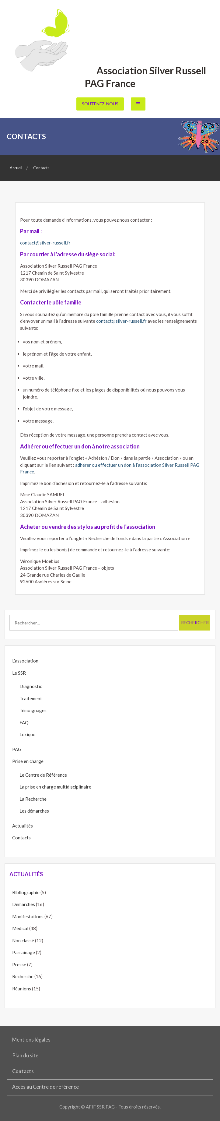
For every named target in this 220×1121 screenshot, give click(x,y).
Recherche (22, 976)
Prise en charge (28, 761)
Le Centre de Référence (43, 775)
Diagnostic (30, 686)
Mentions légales (31, 1040)
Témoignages (33, 710)
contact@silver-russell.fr (45, 242)
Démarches (23, 904)
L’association (25, 660)
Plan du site (25, 1055)
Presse (19, 964)
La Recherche (33, 799)
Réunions (21, 988)
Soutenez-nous (100, 103)
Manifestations (28, 916)
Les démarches (34, 811)
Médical (20, 928)
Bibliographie (26, 892)
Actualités (22, 825)
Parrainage (23, 952)
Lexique (27, 734)
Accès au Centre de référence (45, 1087)
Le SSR (19, 673)
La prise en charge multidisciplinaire (55, 786)
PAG (16, 749)
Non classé (23, 940)
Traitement (30, 698)
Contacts (21, 837)
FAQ (24, 722)
